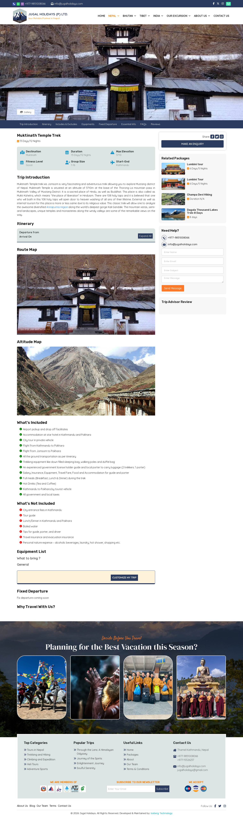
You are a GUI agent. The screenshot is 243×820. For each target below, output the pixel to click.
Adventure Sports (37, 769)
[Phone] (14, 3)
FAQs (143, 124)
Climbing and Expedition (41, 759)
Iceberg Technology (161, 813)
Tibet (145, 16)
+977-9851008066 (35, 3)
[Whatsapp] (18, 3)
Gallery (25, 112)
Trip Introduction (29, 124)
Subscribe (162, 788)
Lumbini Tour (195, 179)
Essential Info (128, 124)
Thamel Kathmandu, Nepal (193, 749)
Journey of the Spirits (89, 758)
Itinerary (46, 124)
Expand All (145, 236)
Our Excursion (179, 16)
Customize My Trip (124, 577)
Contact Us (221, 15)
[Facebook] (215, 806)
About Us (22, 805)
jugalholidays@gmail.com (192, 770)
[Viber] (22, 3)
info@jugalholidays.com (68, 3)
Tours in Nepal (35, 749)
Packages (132, 754)
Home (101, 15)
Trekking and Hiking (38, 754)
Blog (32, 805)
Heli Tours (32, 764)
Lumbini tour (195, 164)
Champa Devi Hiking (199, 194)
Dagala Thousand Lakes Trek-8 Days (202, 211)
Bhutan (129, 16)
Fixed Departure (108, 124)
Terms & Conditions (138, 769)
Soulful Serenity (86, 768)
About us (202, 16)
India (158, 16)
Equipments (88, 124)
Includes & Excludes (66, 124)
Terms (52, 805)
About (130, 759)
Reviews (155, 124)
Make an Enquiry (192, 143)
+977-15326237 (185, 759)
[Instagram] (224, 806)
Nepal (114, 16)
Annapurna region (57, 207)
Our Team (132, 764)
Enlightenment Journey (90, 763)
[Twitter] (219, 806)
